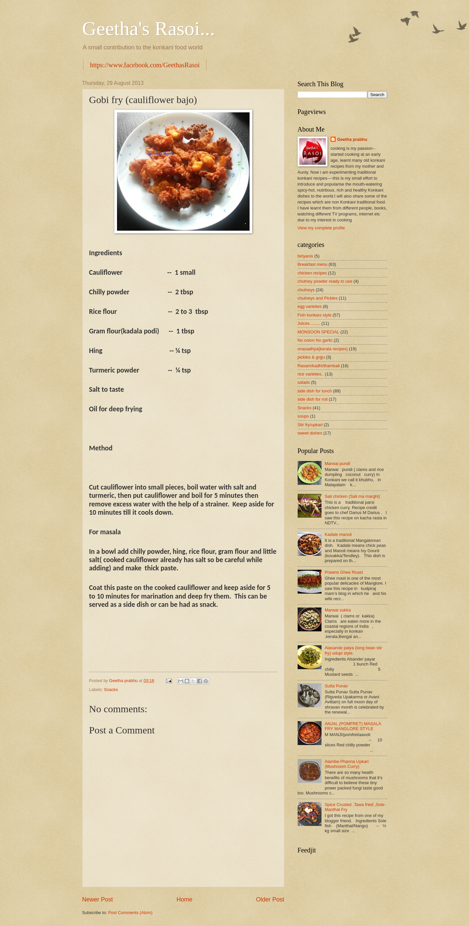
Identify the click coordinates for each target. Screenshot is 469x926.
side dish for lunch (315, 390)
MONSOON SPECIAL (318, 331)
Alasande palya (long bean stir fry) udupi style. (353, 650)
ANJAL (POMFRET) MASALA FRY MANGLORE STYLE (353, 726)
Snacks (111, 689)
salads (304, 382)
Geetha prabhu (352, 139)
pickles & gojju (311, 357)
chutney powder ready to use (325, 281)
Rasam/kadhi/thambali (319, 365)
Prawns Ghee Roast (344, 572)
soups (303, 416)
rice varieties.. (311, 374)
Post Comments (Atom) (130, 912)
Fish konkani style (314, 315)
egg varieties (310, 306)
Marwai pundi (337, 463)
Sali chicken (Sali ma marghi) (352, 496)
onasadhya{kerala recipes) (323, 348)
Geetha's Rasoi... (148, 28)
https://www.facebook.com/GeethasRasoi (145, 65)
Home (184, 899)
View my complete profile (321, 227)
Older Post (270, 899)
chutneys (306, 289)
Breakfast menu (312, 264)
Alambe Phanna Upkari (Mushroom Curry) (347, 764)
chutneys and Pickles (318, 298)
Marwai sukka (338, 610)
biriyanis (305, 256)
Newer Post (97, 899)
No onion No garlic (315, 340)
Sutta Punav (336, 685)
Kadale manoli (338, 534)
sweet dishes (310, 433)
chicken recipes (312, 272)
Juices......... (309, 323)
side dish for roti (313, 399)
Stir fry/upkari (310, 424)
